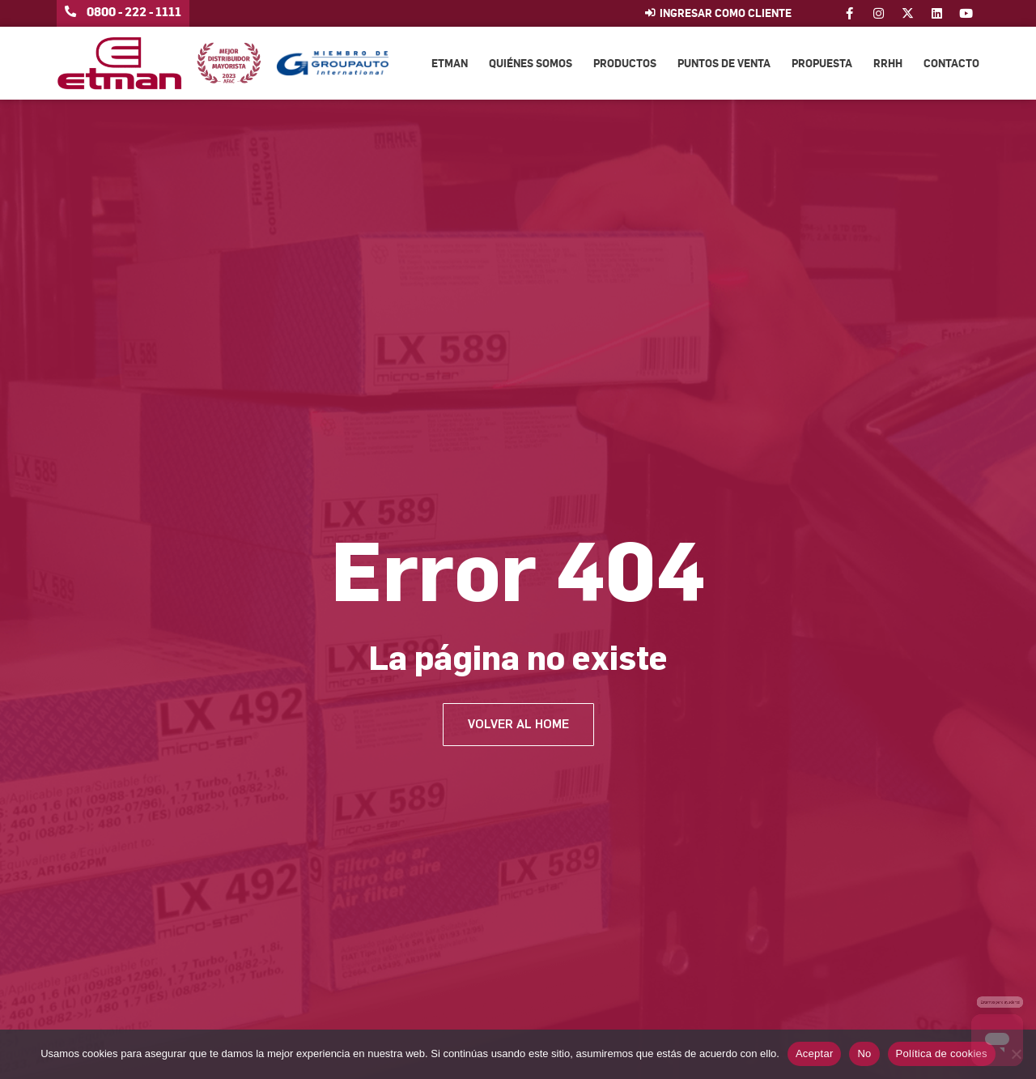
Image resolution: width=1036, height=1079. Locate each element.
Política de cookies (941, 1053)
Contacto (951, 63)
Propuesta (822, 63)
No (864, 1053)
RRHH (887, 63)
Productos (624, 63)
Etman (449, 63)
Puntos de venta (724, 63)
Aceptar (815, 1053)
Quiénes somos (530, 63)
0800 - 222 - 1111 (134, 11)
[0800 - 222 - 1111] (70, 11)
